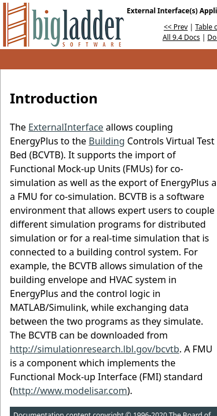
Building (106, 141)
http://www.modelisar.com (70, 390)
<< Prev (175, 27)
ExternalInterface (66, 127)
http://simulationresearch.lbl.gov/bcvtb (94, 349)
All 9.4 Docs (181, 37)
